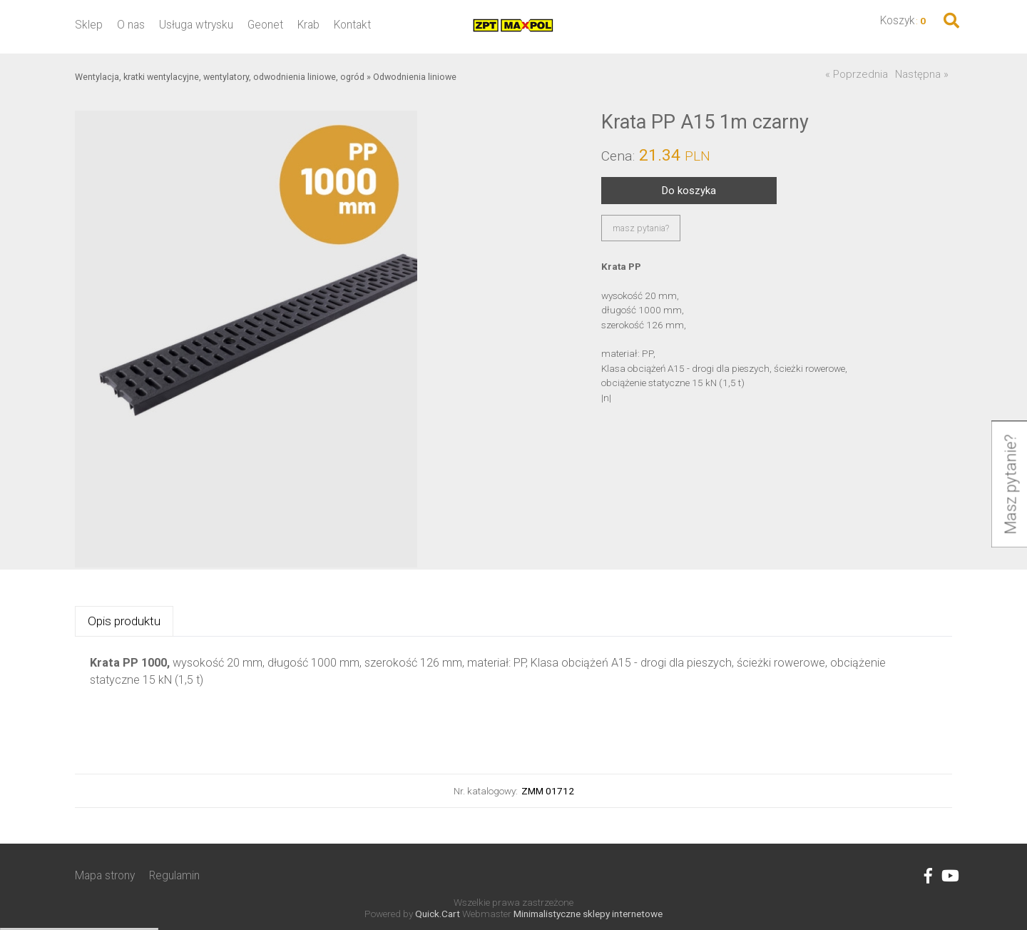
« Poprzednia (856, 74)
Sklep (89, 24)
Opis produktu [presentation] (124, 621)
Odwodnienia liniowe (414, 76)
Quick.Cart (437, 913)
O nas (131, 24)
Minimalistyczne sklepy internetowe (588, 913)
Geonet (265, 24)
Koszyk (897, 20)
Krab (308, 24)
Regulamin (174, 875)
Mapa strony (105, 875)
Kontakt (352, 24)
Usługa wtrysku (196, 24)
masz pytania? (641, 228)
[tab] (124, 621)
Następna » (922, 74)
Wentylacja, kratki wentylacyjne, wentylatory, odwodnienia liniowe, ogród (219, 76)
